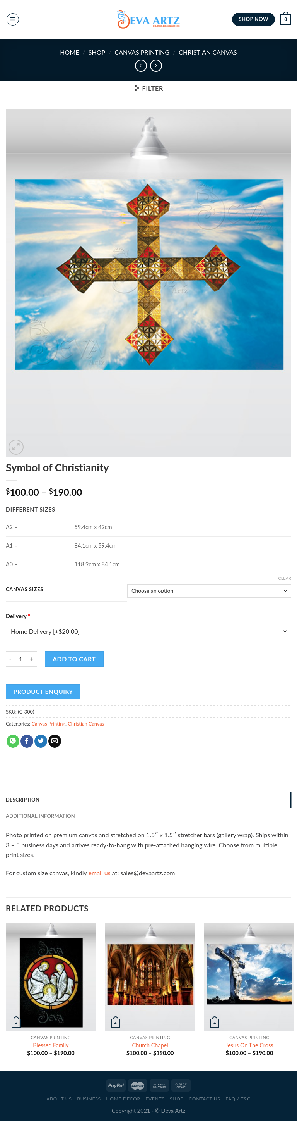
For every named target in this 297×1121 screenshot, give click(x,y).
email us (100, 872)
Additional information (40, 816)
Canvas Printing (141, 52)
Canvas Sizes (24, 589)
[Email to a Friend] (54, 741)
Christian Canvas (208, 52)
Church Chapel (150, 1045)
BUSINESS (89, 1099)
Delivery (18, 616)
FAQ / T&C (238, 1099)
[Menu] (13, 19)
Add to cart (74, 658)
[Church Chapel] (150, 977)
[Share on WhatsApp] (13, 741)
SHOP (97, 52)
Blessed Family (50, 1045)
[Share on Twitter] (40, 741)
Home (69, 52)
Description (22, 800)
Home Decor (123, 1099)
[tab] (148, 799)
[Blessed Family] (51, 977)
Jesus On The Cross (249, 1045)
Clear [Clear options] (284, 578)
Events (154, 1099)
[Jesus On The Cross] (249, 977)
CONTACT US (204, 1099)
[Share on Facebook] (26, 741)
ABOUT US (59, 1099)
